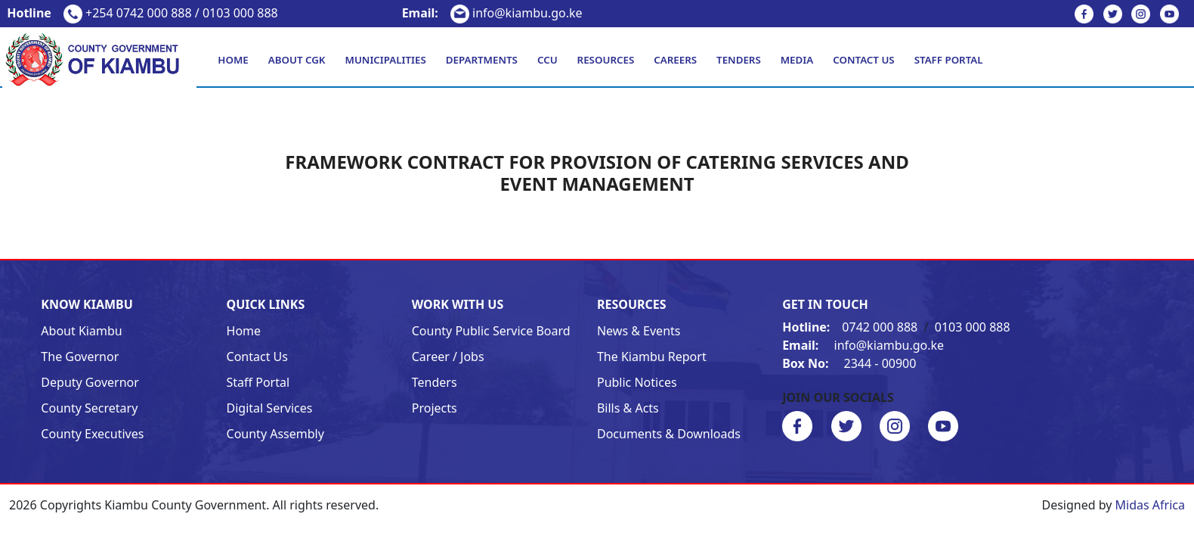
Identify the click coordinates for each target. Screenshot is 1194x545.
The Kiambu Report (652, 356)
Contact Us (863, 60)
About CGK (297, 60)
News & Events (639, 330)
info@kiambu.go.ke (492, 13)
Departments (482, 60)
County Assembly (275, 433)
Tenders (738, 60)
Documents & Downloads (669, 433)
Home (233, 60)
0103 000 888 (972, 327)
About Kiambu (81, 330)
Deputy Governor (89, 382)
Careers (675, 60)
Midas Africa (1150, 505)
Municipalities (385, 60)
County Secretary (89, 408)
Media (797, 60)
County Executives (92, 433)
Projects (434, 408)
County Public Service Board (491, 330)
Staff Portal (948, 60)
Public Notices (637, 382)
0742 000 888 (851, 327)
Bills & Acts (628, 408)
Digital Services (270, 408)
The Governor (80, 356)
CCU (547, 60)
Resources (606, 60)
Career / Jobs (448, 356)
